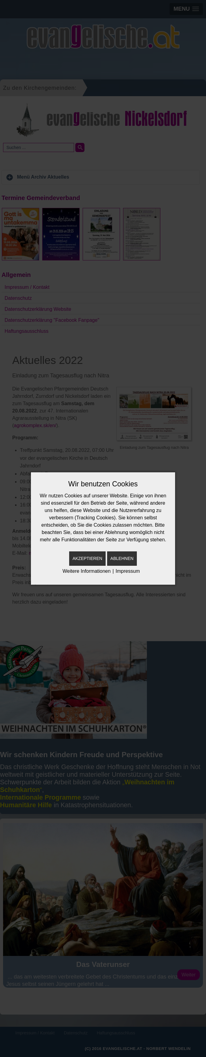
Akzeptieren (87, 558)
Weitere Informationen (86, 571)
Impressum (128, 571)
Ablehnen (121, 558)
